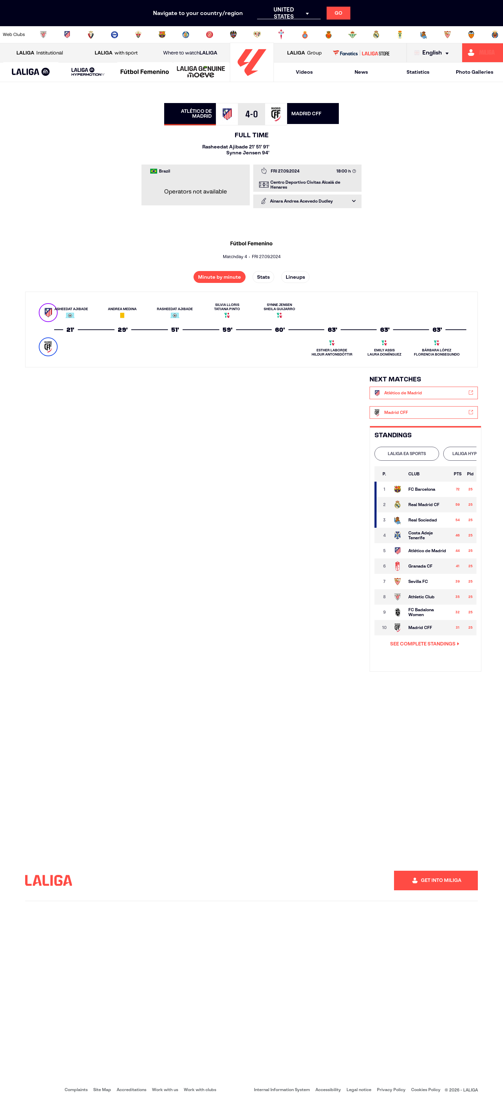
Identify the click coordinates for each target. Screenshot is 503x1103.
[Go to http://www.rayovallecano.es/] (257, 34)
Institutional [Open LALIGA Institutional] (39, 53)
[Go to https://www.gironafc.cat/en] (209, 34)
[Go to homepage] (252, 79)
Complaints (76, 1089)
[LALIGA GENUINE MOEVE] (201, 72)
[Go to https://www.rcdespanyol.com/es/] (305, 34)
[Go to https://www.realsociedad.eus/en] (423, 34)
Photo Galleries (474, 72)
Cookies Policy (425, 1089)
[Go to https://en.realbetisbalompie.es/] (352, 34)
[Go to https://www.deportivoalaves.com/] (114, 34)
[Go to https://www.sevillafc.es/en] (447, 34)
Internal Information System (282, 1089)
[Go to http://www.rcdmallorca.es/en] (328, 34)
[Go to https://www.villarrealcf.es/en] (495, 34)
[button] (31, 72)
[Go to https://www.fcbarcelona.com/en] (162, 34)
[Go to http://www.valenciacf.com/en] (471, 34)
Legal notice (359, 1089)
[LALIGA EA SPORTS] (31, 72)
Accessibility (328, 1089)
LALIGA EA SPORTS (407, 453)
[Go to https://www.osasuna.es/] (91, 34)
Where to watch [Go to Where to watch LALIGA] (190, 53)
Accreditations (131, 1089)
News (361, 72)
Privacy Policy (391, 1089)
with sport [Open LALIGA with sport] (116, 53)
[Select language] (433, 53)
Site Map (102, 1089)
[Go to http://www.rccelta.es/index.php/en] (281, 34)
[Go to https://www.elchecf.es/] (138, 34)
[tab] (406, 454)
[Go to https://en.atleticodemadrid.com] (67, 34)
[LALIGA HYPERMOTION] (88, 72)
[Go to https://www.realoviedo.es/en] (400, 34)
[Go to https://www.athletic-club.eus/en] (43, 34)
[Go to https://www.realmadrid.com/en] (376, 34)
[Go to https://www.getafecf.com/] (186, 34)
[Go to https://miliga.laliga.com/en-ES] (482, 52)
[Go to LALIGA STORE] (361, 52)
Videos (304, 72)
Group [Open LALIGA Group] (304, 53)
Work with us (165, 1089)
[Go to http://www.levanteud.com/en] (233, 34)
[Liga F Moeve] (145, 72)
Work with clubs (200, 1089)
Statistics (418, 72)
